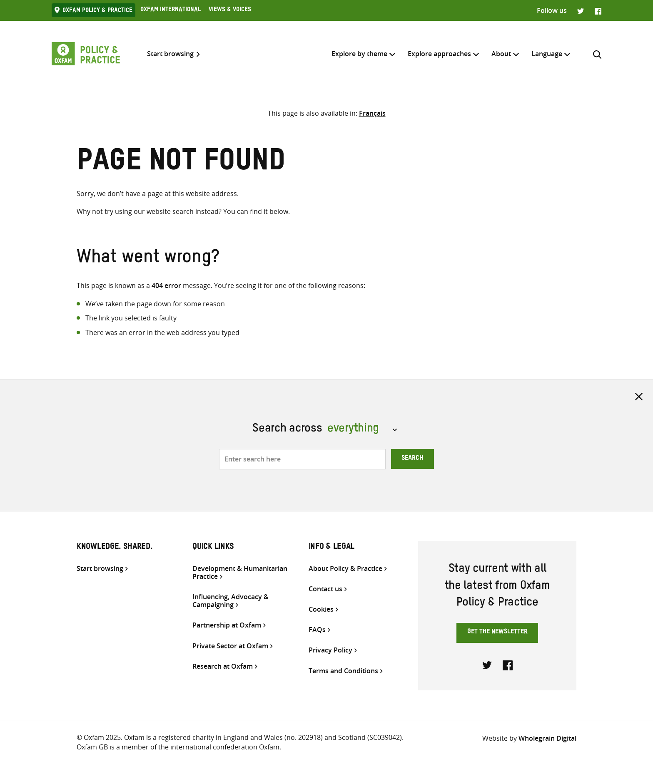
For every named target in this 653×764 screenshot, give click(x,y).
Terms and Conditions (343, 671)
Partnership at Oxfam (226, 625)
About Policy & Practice (345, 569)
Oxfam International (170, 10)
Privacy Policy (330, 650)
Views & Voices (230, 10)
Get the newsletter (497, 632)
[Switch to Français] (372, 113)
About (501, 53)
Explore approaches (439, 53)
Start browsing (170, 54)
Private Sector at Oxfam (230, 646)
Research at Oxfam (222, 666)
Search (412, 459)
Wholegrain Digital (547, 738)
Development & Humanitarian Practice (239, 572)
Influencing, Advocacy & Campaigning (230, 601)
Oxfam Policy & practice (97, 11)
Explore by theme (359, 53)
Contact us (325, 589)
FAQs (317, 630)
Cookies (321, 609)
